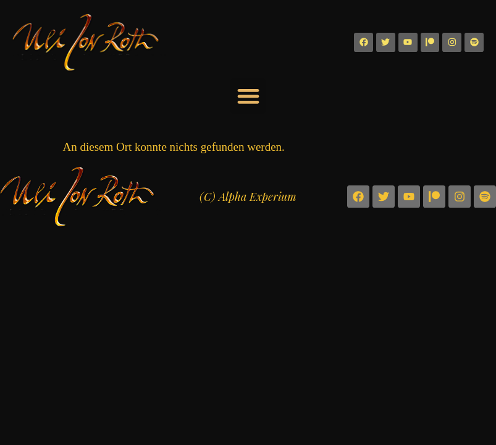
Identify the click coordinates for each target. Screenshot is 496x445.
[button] (248, 96)
